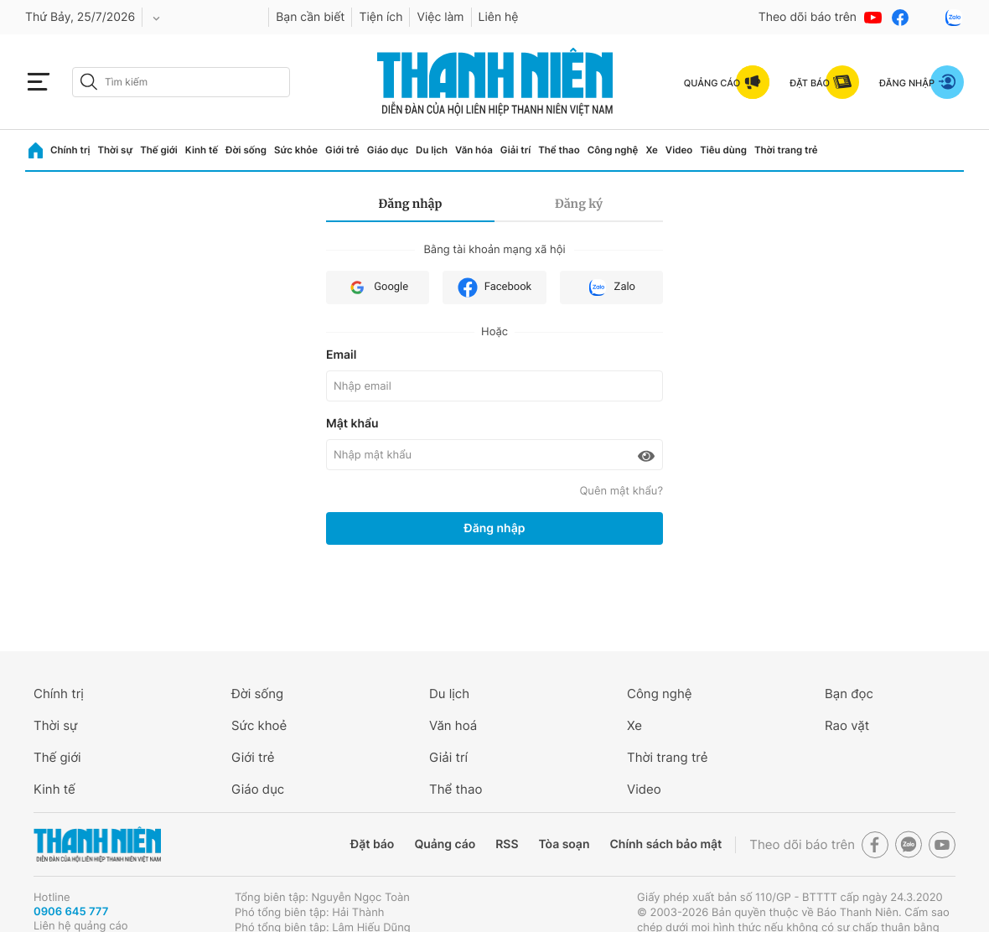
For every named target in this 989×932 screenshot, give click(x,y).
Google (377, 287)
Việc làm (440, 17)
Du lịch (432, 150)
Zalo (611, 287)
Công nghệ (613, 150)
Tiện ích (380, 17)
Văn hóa (474, 150)
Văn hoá (453, 725)
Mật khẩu (352, 424)
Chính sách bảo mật (665, 844)
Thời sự (114, 150)
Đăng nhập (411, 203)
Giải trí (515, 150)
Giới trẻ (342, 150)
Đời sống (246, 150)
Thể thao (558, 150)
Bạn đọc (849, 694)
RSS (506, 844)
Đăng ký (579, 203)
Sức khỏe (296, 150)
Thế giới (159, 150)
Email (341, 355)
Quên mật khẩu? (621, 491)
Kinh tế (201, 150)
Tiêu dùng (723, 150)
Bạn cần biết (310, 17)
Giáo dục (387, 150)
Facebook (494, 287)
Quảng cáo (444, 844)
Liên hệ (499, 17)
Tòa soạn (564, 844)
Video (678, 150)
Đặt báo (372, 844)
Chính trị (70, 150)
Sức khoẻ (259, 725)
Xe (651, 150)
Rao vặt (847, 725)
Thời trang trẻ (786, 150)
